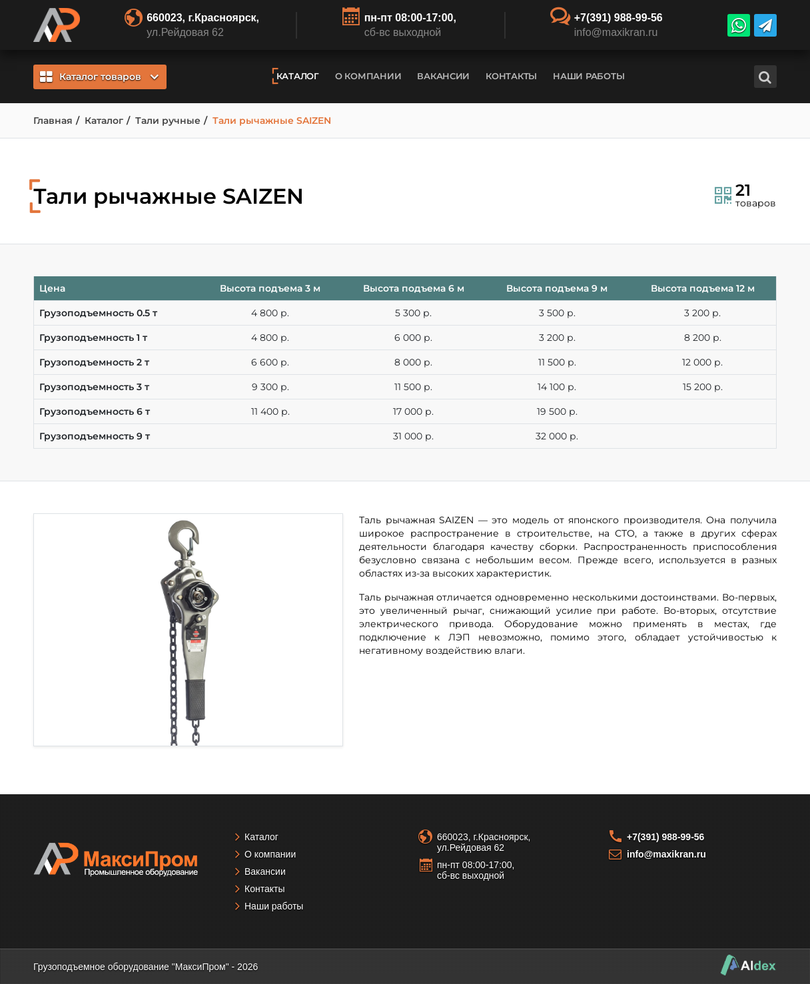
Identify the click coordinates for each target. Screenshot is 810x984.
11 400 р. (270, 411)
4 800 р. (270, 313)
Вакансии (443, 76)
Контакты (511, 76)
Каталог (297, 76)
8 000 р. (413, 362)
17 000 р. (413, 411)
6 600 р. (270, 362)
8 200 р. (702, 338)
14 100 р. (557, 387)
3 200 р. (702, 313)
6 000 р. (413, 338)
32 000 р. (557, 436)
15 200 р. (703, 387)
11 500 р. (557, 362)
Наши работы (588, 76)
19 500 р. (557, 411)
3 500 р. (557, 313)
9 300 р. (270, 387)
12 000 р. (702, 362)
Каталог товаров (99, 76)
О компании (368, 76)
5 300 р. (413, 313)
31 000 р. (413, 436)
